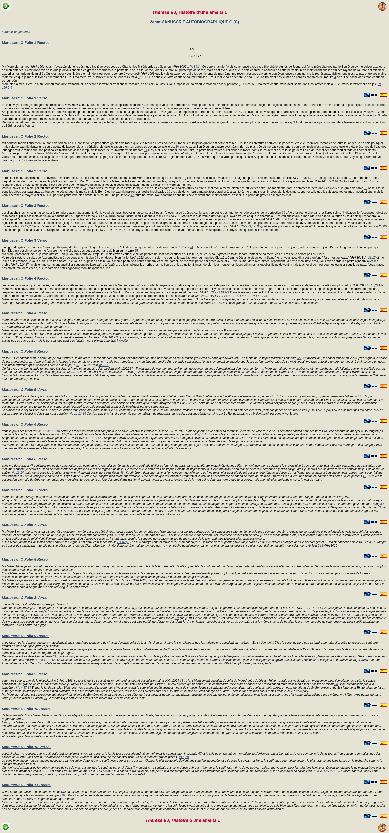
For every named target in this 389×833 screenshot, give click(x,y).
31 (26, 334)
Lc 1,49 (217, 303)
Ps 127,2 (63, 434)
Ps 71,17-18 (252, 226)
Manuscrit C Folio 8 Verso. (25, 597)
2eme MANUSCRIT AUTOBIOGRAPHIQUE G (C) (194, 22)
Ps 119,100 (231, 296)
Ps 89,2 (195, 66)
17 (132, 195)
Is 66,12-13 (287, 219)
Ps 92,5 (68, 511)
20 (135, 216)
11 (145, 150)
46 (248, 438)
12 (127, 153)
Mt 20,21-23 (332, 771)
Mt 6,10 (184, 757)
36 (77, 365)
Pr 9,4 (166, 216)
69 (63, 795)
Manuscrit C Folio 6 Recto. (25, 424)
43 (272, 399)
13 (164, 157)
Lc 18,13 (91, 438)
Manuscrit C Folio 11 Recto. (26, 785)
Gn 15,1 (275, 396)
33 (314, 334)
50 (315, 500)
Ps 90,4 (120, 230)
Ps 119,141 (221, 292)
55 (68, 604)
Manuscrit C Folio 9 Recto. (25, 636)
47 (31, 465)
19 (283, 212)
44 (325, 431)
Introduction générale (16, 32)
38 (242, 372)
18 (153, 212)
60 (169, 649)
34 (117, 337)
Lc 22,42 (45, 615)
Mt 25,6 (104, 365)
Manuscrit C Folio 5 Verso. (25, 389)
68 (43, 771)
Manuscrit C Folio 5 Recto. (25, 351)
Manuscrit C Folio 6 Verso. (25, 459)
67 (199, 753)
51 (200, 504)
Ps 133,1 (348, 615)
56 (21, 611)
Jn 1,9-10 (53, 431)
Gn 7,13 (238, 112)
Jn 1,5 (42, 431)
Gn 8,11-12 (43, 660)
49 (364, 476)
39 (260, 375)
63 (181, 680)
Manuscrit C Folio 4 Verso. (25, 313)
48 (122, 472)
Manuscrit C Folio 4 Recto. (25, 278)
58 (125, 615)
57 (192, 611)
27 (27, 264)
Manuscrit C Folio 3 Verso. (25, 240)
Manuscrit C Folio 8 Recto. (25, 559)
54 (319, 545)
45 (210, 434)
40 (69, 396)
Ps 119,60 (262, 296)
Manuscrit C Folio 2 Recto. (25, 136)
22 (106, 223)
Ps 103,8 (123, 542)
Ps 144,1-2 (319, 608)
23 (225, 223)
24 (191, 247)
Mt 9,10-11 (201, 434)
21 (275, 216)
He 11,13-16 (77, 413)
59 (177, 618)
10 (177, 146)
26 (96, 257)
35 (298, 358)
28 (202, 296)
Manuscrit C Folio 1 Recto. (25, 42)
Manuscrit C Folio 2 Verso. (25, 171)
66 (218, 733)
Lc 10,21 (372, 285)
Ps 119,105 (247, 296)
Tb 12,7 (313, 178)
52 (382, 504)
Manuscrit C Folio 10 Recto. (26, 709)
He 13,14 (18, 472)
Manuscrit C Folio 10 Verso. (26, 747)
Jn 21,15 (370, 257)
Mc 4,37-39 (23, 687)
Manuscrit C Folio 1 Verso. (25, 98)
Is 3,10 (333, 181)
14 (84, 188)
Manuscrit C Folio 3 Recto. (25, 205)
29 (55, 323)
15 (365, 188)
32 (154, 334)
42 (359, 396)
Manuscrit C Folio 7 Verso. (25, 525)
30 (72, 330)
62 (39, 663)
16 (168, 191)
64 (336, 684)
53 (379, 507)
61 (54, 656)
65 (45, 698)
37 (131, 368)
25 (136, 250)
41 (89, 396)
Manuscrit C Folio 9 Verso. (25, 674)
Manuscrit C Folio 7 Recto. (25, 490)
